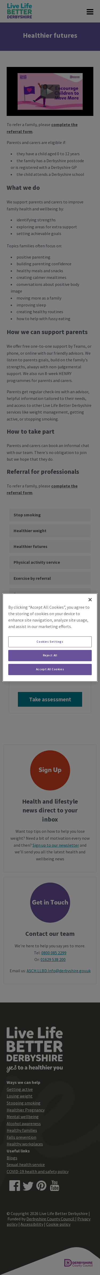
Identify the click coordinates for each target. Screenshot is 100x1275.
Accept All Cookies (50, 669)
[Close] (90, 600)
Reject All (50, 655)
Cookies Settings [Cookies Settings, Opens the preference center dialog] (50, 642)
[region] (49, 637)
